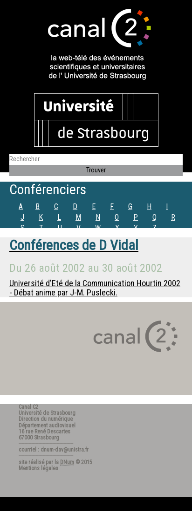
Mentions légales (38, 468)
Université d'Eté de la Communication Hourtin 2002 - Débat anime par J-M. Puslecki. (94, 287)
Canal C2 (28, 407)
